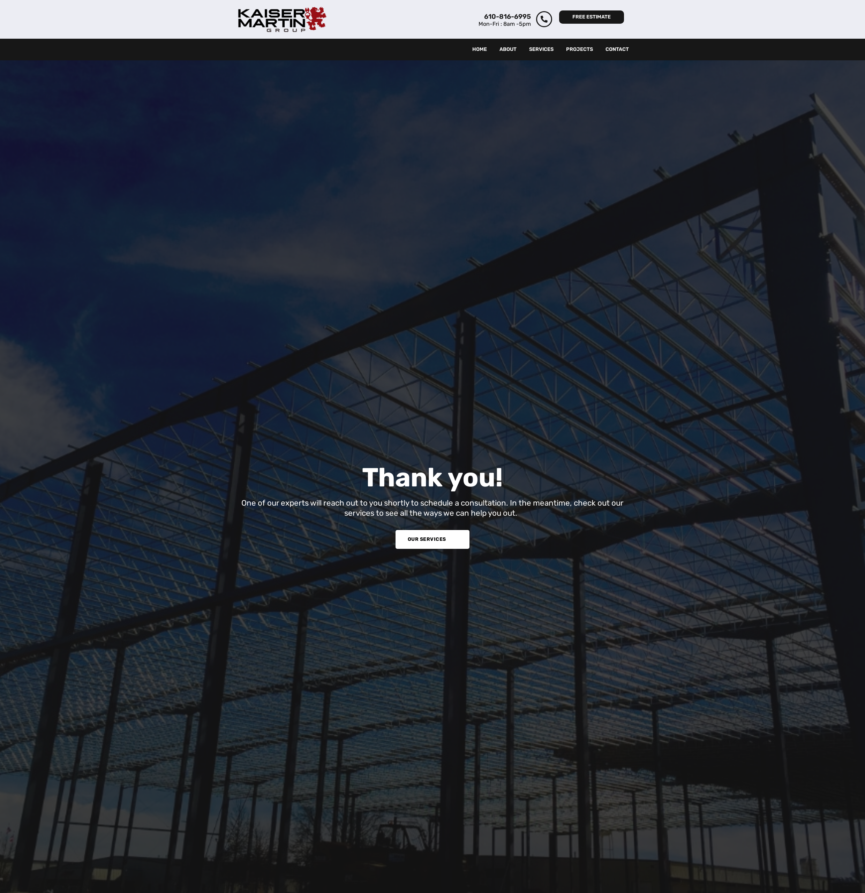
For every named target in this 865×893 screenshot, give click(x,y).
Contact (617, 49)
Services (541, 49)
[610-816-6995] (544, 19)
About (508, 49)
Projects (579, 49)
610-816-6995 (507, 17)
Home (479, 49)
